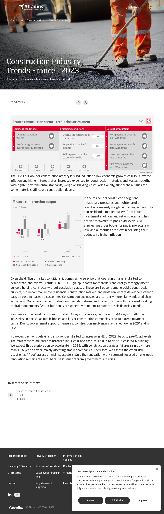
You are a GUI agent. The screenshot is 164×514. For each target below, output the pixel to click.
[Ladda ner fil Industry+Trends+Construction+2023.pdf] (10, 395)
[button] (13, 7)
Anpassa (142, 500)
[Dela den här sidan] (78, 102)
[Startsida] (69, 7)
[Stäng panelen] (157, 469)
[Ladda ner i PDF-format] (85, 102)
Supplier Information (48, 466)
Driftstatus (14, 473)
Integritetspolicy (17, 456)
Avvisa (91, 500)
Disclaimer (69, 466)
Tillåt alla (117, 500)
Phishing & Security (19, 466)
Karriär (12, 483)
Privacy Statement (47, 456)
